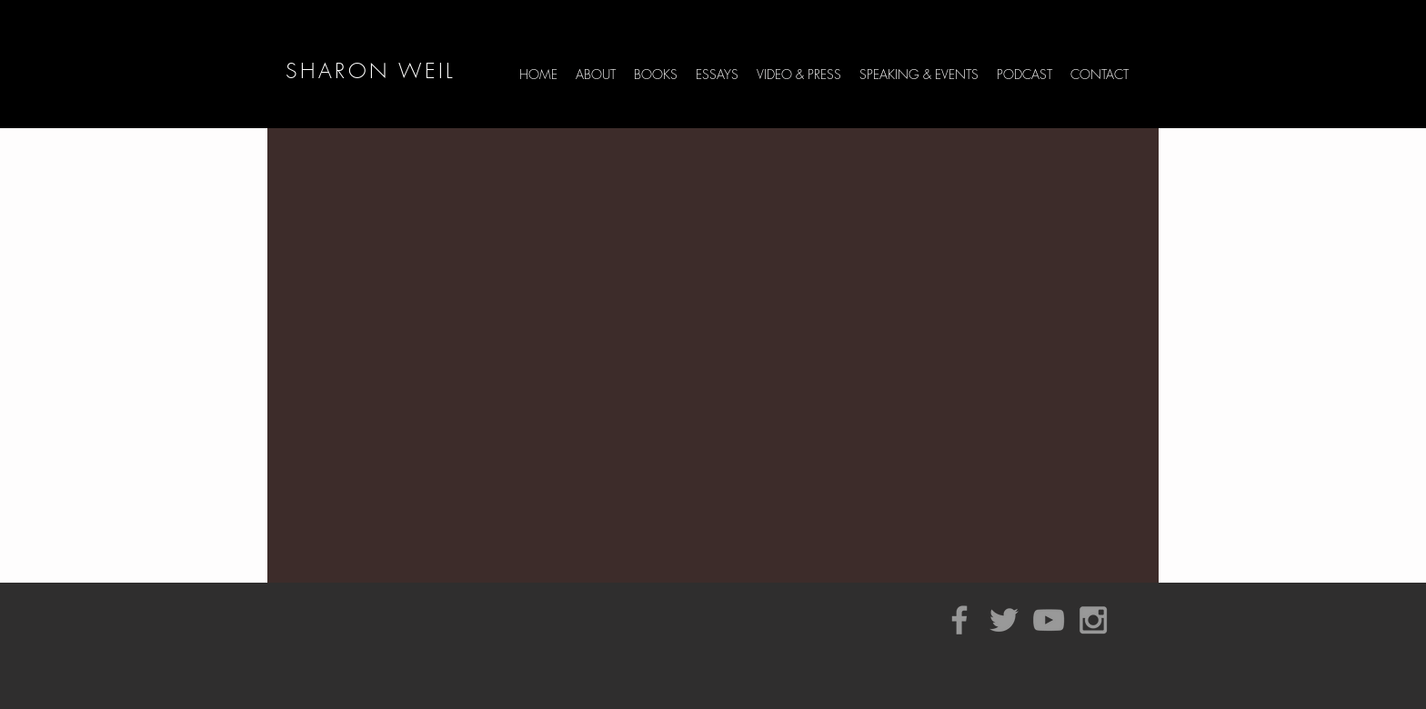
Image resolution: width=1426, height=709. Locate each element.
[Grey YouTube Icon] (1048, 620)
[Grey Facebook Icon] (959, 620)
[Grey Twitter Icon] (1004, 620)
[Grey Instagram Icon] (1093, 620)
